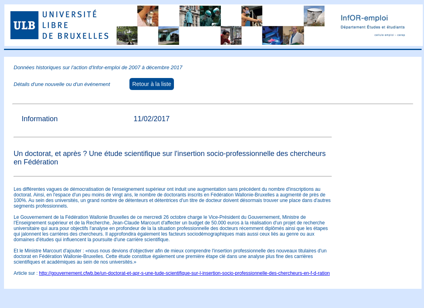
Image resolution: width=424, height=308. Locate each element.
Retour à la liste (151, 84)
